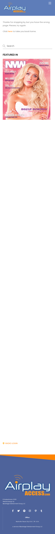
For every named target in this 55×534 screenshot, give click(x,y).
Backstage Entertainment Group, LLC (14, 504)
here (10, 31)
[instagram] (30, 510)
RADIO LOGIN (11, 443)
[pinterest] (35, 510)
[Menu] (50, 3)
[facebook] (12, 510)
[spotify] (24, 510)
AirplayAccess (8, 499)
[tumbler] (41, 510)
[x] (18, 510)
